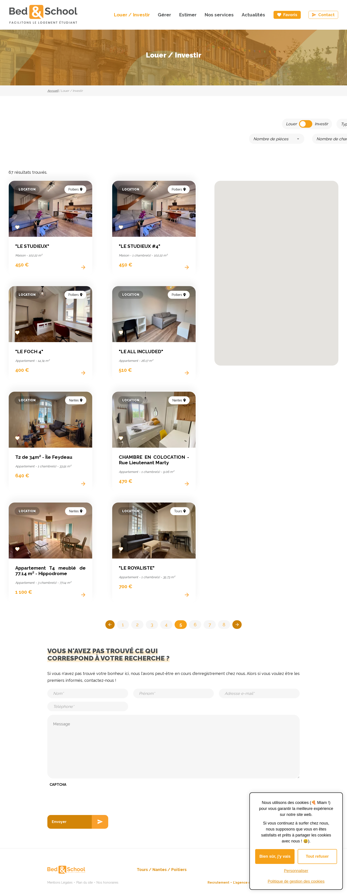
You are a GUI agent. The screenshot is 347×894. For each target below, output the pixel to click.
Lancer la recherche (303, 138)
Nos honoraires (107, 880)
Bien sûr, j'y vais (274, 856)
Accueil (52, 90)
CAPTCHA (58, 786)
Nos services (219, 14)
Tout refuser (317, 856)
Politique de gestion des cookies (296, 881)
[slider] (149, 138)
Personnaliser (296, 871)
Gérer (164, 14)
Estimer (188, 14)
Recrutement (218, 880)
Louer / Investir (132, 14)
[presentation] (81, 798)
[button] (309, 294)
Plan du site (84, 880)
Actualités (253, 14)
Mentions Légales (60, 880)
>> (240, 625)
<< (106, 625)
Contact (326, 14)
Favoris (290, 14)
